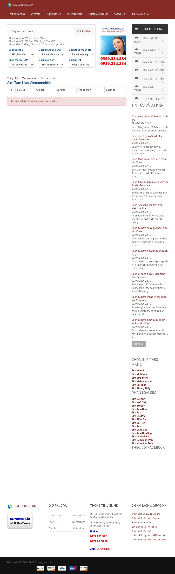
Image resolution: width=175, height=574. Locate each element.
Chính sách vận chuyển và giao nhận (149, 540)
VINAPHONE (74, 14)
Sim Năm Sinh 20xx (142, 443)
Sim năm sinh (141, 14)
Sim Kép (136, 426)
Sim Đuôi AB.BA (140, 436)
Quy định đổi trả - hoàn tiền (144, 527)
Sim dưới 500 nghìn (146, 39)
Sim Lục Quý (138, 398)
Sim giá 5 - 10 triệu (146, 88)
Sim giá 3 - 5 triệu (149, 78)
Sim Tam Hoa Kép (142, 433)
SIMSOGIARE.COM (20, 5)
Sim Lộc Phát (139, 416)
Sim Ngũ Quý (139, 402)
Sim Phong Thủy (141, 388)
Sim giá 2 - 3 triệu (149, 70)
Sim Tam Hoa (139, 409)
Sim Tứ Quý (138, 405)
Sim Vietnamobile (142, 381)
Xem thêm (139, 344)
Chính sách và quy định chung (146, 514)
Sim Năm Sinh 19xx (142, 440)
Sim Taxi (136, 412)
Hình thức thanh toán (141, 522)
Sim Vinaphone (140, 377)
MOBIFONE (54, 14)
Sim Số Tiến (138, 422)
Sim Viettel (138, 370)
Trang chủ (17, 14)
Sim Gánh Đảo (139, 429)
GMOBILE (119, 14)
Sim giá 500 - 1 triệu (147, 51)
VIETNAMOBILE (98, 14)
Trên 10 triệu (147, 98)
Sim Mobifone (139, 374)
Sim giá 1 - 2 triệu (149, 61)
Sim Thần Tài (139, 419)
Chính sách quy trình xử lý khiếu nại (148, 535)
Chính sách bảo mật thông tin (145, 518)
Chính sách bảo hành (142, 531)
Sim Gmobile (139, 385)
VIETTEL (36, 14)
